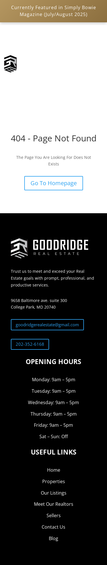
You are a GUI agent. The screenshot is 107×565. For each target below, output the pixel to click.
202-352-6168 (30, 344)
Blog (53, 538)
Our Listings (53, 493)
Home (53, 470)
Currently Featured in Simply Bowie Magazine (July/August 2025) (53, 10)
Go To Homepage (54, 183)
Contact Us (53, 527)
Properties (53, 481)
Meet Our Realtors (53, 504)
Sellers (54, 515)
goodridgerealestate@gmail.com (47, 324)
